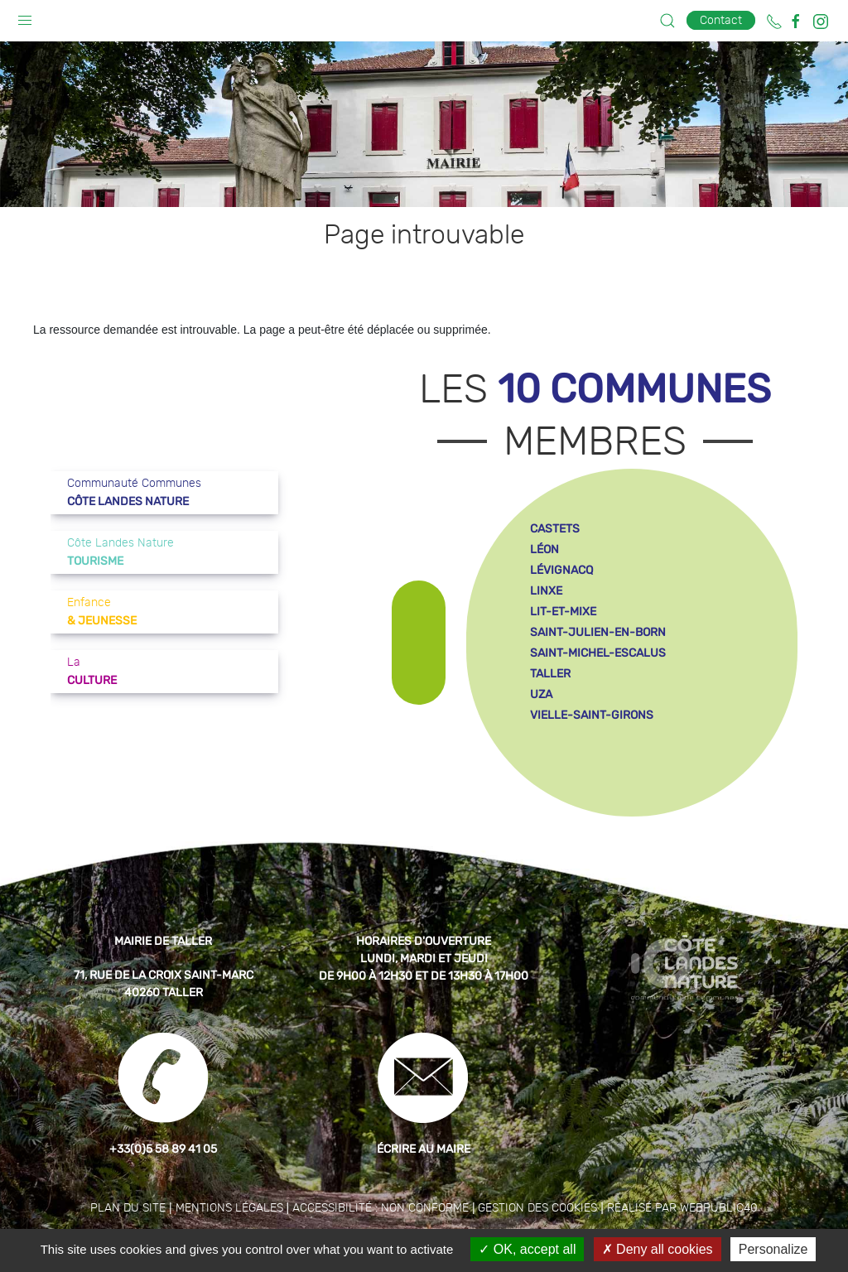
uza (541, 694)
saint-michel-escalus (598, 653)
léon (544, 549)
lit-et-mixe (563, 612)
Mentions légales (229, 1208)
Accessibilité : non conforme (380, 1208)
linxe (546, 591)
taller (550, 674)
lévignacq (561, 570)
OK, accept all (527, 1249)
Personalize (773, 1249)
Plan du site (128, 1208)
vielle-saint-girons (591, 715)
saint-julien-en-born (598, 632)
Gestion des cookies (537, 1208)
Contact (721, 20)
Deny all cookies (657, 1249)
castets (555, 529)
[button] (25, 16)
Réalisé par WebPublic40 (682, 1208)
